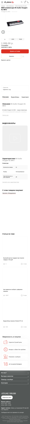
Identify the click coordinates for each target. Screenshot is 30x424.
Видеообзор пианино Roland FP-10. (13, 321)
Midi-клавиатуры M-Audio (20, 5)
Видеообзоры (15, 97)
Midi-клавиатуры (10, 5)
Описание (5, 97)
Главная (3, 5)
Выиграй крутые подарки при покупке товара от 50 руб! (13, 258)
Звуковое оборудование (9, 193)
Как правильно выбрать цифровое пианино (12, 290)
